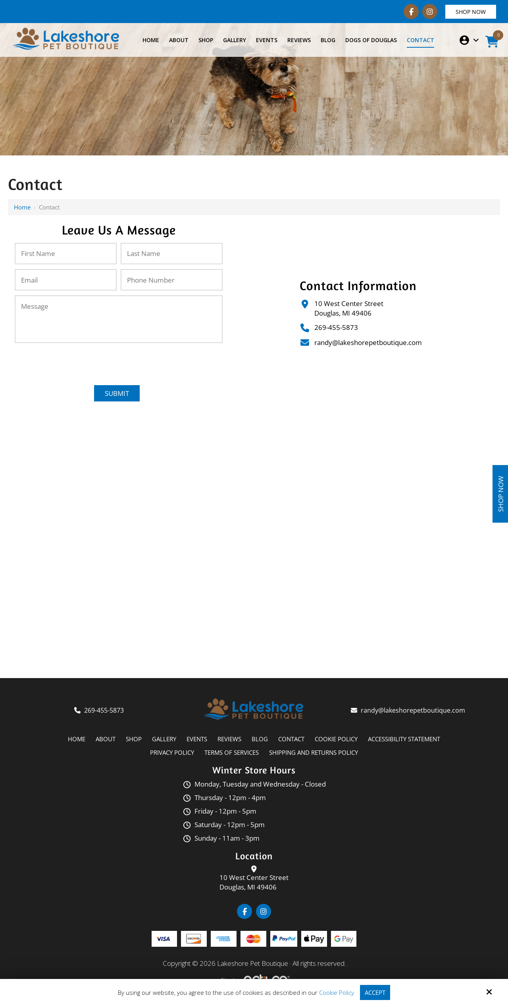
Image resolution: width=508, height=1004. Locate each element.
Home (22, 207)
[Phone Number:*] (172, 280)
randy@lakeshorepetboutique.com (368, 342)
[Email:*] (66, 280)
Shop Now (471, 12)
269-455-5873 (336, 327)
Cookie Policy (336, 992)
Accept (375, 992)
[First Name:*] (66, 253)
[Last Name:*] (172, 253)
